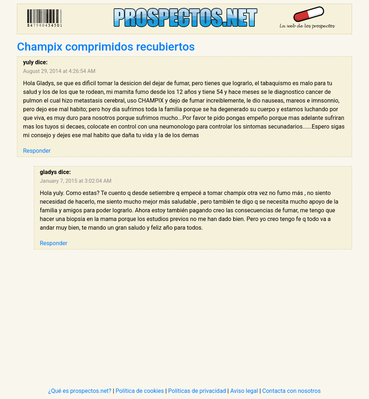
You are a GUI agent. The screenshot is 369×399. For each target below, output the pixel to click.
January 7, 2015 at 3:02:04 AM (76, 181)
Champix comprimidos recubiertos (106, 46)
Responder (36, 150)
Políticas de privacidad (197, 390)
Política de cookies (140, 390)
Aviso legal (244, 390)
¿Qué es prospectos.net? (79, 390)
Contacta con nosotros (291, 390)
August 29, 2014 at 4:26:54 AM (59, 71)
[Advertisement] (193, 309)
